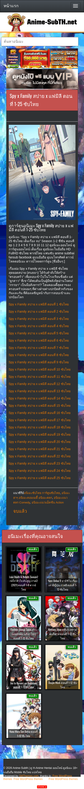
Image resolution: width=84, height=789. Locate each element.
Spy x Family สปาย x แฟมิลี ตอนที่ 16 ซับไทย (40, 413)
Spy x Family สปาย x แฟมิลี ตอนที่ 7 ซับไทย (39, 348)
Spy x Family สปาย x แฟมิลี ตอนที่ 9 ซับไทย (39, 362)
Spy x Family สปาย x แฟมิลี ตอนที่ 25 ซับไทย (40, 478)
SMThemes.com (29, 775)
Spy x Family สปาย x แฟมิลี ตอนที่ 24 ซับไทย (40, 470)
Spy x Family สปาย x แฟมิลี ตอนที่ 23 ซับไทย (40, 463)
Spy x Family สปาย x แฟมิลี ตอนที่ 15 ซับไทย (40, 405)
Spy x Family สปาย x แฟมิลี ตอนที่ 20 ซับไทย (40, 442)
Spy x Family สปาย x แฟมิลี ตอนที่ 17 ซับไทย (40, 420)
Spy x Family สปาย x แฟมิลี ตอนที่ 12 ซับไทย (40, 384)
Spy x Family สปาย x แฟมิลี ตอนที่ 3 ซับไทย (39, 319)
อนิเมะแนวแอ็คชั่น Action (48, 502)
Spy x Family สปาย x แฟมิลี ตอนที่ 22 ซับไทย (40, 456)
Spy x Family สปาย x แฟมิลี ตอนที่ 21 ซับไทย (40, 449)
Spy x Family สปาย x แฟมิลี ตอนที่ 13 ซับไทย (40, 391)
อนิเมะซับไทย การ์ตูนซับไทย (42, 493)
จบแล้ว (20, 511)
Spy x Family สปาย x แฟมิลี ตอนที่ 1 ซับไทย (39, 304)
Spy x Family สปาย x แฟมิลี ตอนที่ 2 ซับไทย (39, 311)
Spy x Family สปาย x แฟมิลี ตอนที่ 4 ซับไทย (39, 326)
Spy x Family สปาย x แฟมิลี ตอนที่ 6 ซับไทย (39, 340)
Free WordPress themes (28, 779)
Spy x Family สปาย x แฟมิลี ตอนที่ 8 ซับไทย (39, 355)
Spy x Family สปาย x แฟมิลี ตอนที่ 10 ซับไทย (40, 369)
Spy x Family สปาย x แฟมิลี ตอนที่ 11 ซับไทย (40, 376)
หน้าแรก (11, 6)
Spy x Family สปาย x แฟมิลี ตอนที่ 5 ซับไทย (39, 333)
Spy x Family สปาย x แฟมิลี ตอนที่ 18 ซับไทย (40, 427)
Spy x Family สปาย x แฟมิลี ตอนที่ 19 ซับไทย (40, 434)
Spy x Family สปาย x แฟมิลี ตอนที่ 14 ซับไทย (40, 398)
